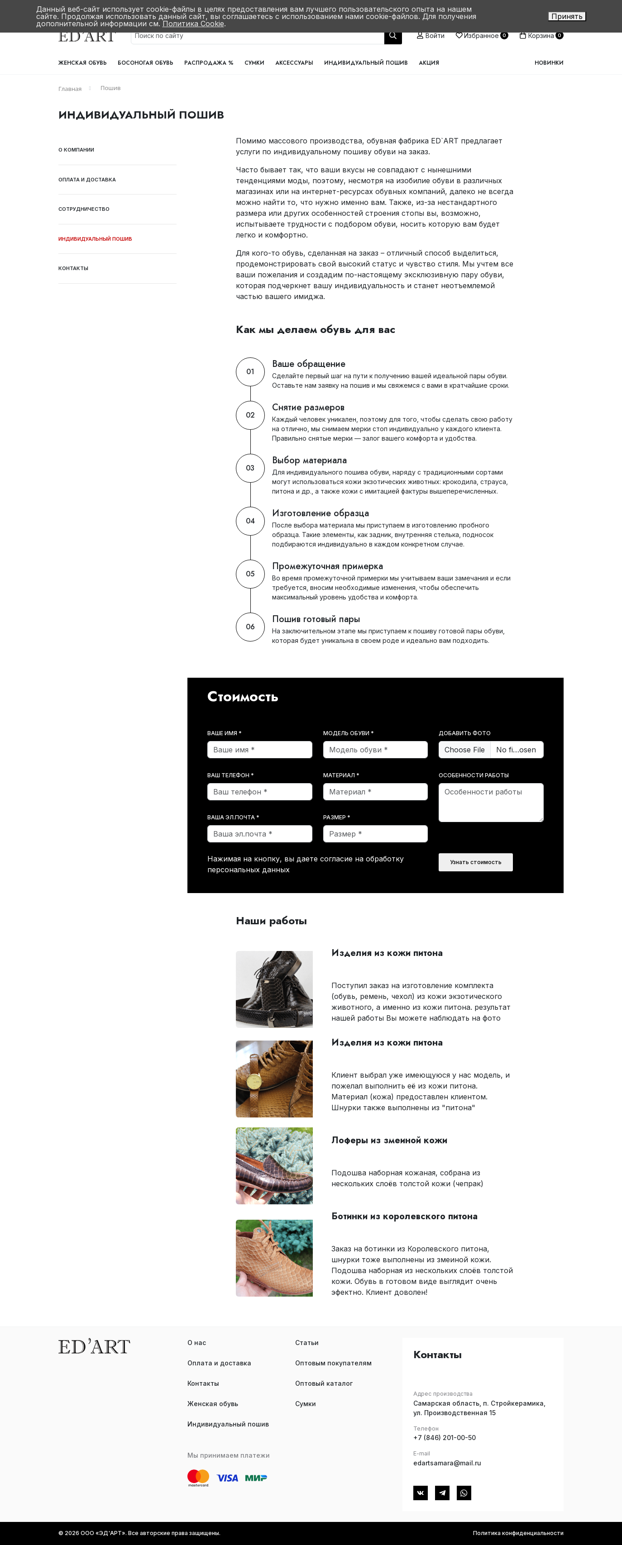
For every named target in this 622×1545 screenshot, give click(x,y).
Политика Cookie (193, 23)
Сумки (254, 63)
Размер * (336, 817)
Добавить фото (465, 733)
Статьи (307, 1342)
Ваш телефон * (230, 775)
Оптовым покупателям (333, 1363)
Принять (567, 16)
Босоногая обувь (145, 63)
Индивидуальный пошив (366, 63)
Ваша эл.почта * (233, 817)
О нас (196, 1342)
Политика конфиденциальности (518, 1533)
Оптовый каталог (324, 1383)
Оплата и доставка (87, 179)
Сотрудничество (84, 209)
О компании (76, 150)
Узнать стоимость (476, 862)
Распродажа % (209, 63)
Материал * (341, 775)
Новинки (549, 63)
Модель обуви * (348, 733)
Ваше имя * (224, 733)
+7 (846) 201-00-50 (444, 1437)
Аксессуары (294, 63)
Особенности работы (474, 775)
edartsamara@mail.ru (447, 1463)
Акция (429, 63)
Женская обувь (82, 63)
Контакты (73, 268)
